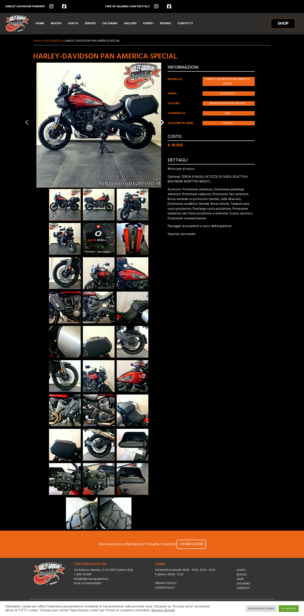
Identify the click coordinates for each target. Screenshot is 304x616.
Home (37, 40)
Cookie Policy (165, 587)
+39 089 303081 (191, 544)
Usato (241, 570)
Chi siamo (243, 583)
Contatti (243, 588)
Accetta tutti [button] (288, 608)
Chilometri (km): (181, 123)
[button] (65, 205)
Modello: (175, 79)
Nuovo (242, 574)
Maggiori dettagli (163, 611)
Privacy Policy (166, 583)
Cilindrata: (177, 113)
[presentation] (27, 122)
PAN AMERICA (53, 40)
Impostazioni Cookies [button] (261, 608)
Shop (240, 579)
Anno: (172, 93)
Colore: (174, 103)
